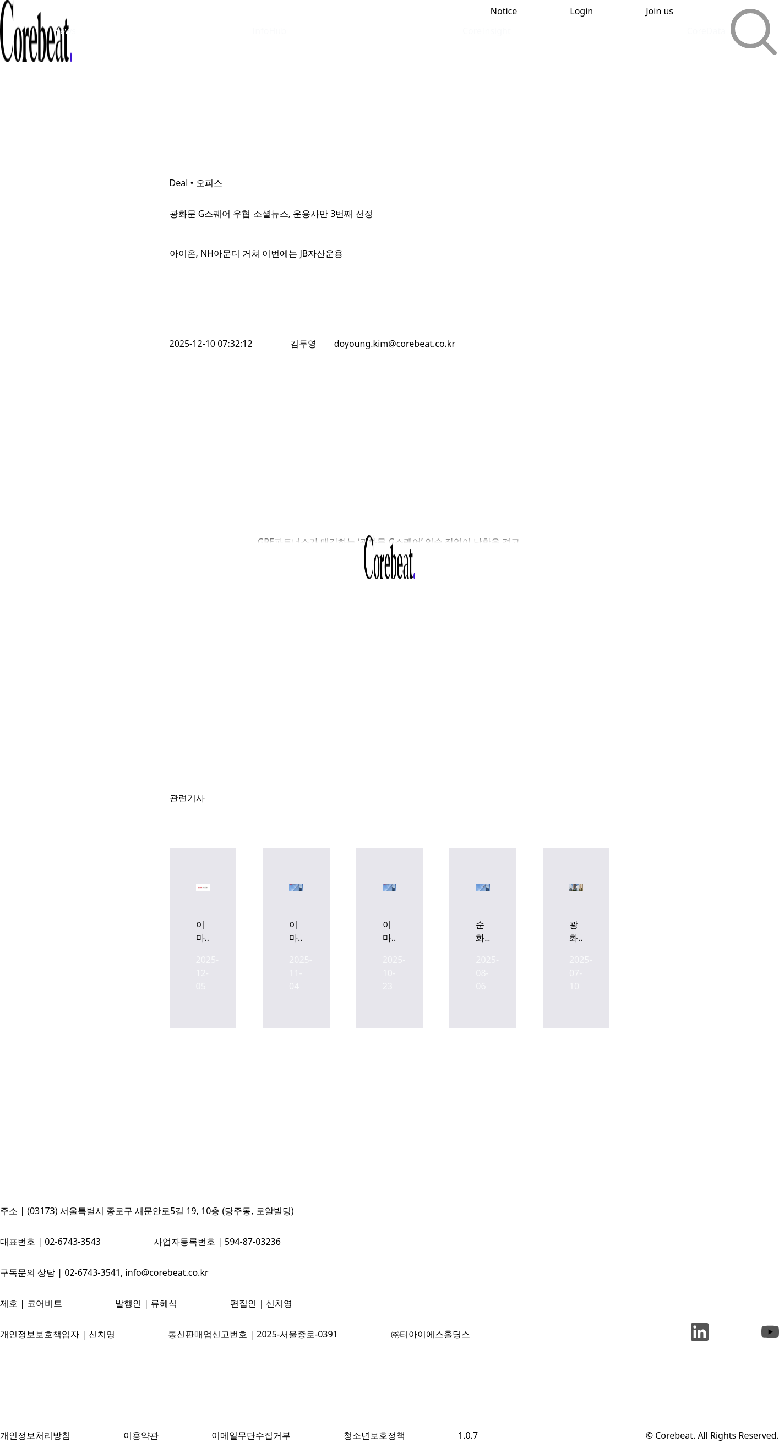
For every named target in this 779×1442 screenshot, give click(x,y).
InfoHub (269, 31)
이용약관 (141, 1435)
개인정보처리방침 (35, 1435)
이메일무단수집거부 (251, 1435)
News (64, 31)
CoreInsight (486, 31)
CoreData (706, 31)
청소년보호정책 (374, 1435)
